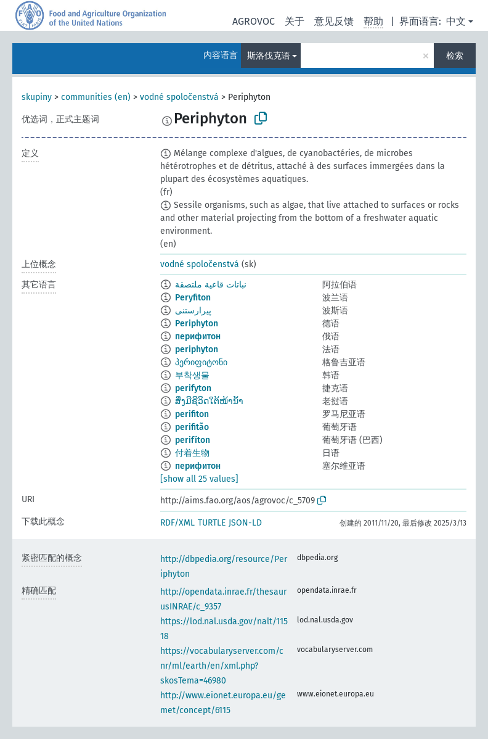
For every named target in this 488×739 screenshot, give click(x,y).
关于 (294, 21)
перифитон (198, 336)
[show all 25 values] (199, 479)
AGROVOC (253, 21)
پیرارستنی (193, 310)
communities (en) (96, 97)
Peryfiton (193, 297)
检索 (454, 56)
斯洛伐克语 (268, 56)
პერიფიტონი (201, 362)
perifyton (193, 388)
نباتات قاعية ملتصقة (210, 284)
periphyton (196, 349)
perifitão (192, 427)
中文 (456, 21)
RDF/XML (177, 523)
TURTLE (212, 523)
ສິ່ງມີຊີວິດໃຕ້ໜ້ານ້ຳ (209, 401)
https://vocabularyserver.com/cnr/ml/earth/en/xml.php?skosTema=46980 (221, 666)
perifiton (192, 414)
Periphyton (196, 323)
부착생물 (192, 375)
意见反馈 (334, 21)
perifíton (192, 440)
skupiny (37, 97)
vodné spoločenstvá (179, 97)
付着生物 (192, 453)
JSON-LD (245, 523)
